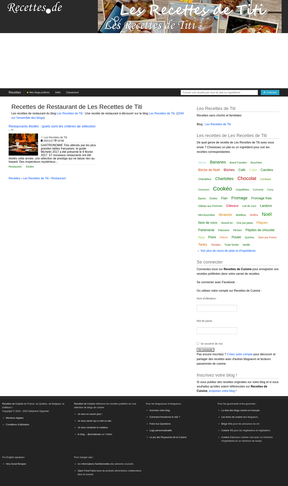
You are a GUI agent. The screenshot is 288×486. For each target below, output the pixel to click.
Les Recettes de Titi (70, 113)
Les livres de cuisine (231, 417)
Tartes (202, 244)
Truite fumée (231, 244)
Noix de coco (207, 223)
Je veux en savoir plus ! (90, 414)
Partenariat (206, 230)
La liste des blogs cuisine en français (240, 410)
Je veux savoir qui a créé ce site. (95, 420)
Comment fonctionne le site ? (165, 417)
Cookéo (222, 189)
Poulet (236, 237)
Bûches (229, 170)
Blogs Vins (226, 423)
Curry (270, 189)
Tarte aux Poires (267, 237)
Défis (58, 92)
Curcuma (258, 189)
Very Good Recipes (16, 463)
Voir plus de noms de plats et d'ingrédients (227, 250)
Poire (212, 237)
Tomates (216, 244)
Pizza (201, 237)
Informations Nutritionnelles (95, 463)
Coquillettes (242, 189)
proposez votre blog (222, 390)
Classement (72, 92)
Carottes (267, 170)
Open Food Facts (87, 470)
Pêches (237, 230)
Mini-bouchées (206, 214)
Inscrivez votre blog (160, 410)
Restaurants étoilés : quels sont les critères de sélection (52, 126)
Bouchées (256, 162)
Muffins (254, 214)
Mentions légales (15, 417)
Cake (253, 170)
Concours (203, 189)
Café (241, 170)
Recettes (15, 92)
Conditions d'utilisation (17, 424)
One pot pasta (245, 222)
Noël (267, 214)
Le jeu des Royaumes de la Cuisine (168, 437)
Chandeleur (204, 179)
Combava (265, 179)
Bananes (218, 162)
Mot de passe (204, 320)
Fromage (239, 198)
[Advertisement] (144, 60)
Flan (224, 198)
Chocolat (246, 178)
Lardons (266, 206)
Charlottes (224, 178)
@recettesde (94, 434)
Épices (202, 198)
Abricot (202, 162)
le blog (81, 434)
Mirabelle (225, 215)
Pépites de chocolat (260, 230)
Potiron (224, 237)
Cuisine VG (227, 430)
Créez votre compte (240, 354)
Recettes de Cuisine (12, 403)
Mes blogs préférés (38, 92)
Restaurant (15, 166)
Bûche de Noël (209, 170)
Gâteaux (232, 206)
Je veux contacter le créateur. (93, 427)
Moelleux (241, 214)
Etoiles (30, 166)
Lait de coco (249, 205)
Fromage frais (261, 198)
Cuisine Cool (228, 437)
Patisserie (223, 230)
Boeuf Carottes (238, 162)
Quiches (249, 237)
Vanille (246, 244)
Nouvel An (227, 222)
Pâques (262, 223)
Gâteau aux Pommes (210, 205)
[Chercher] (270, 92)
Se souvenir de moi (212, 343)
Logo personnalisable (161, 430)
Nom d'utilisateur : (207, 298)
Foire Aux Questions (160, 423)
